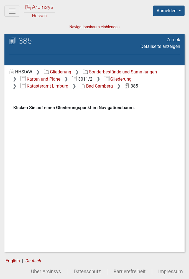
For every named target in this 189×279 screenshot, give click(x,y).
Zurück (173, 39)
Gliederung (57, 72)
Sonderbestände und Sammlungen (120, 72)
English (13, 260)
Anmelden (167, 10)
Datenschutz (87, 271)
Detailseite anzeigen (160, 46)
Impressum (170, 271)
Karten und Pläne (40, 79)
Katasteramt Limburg (44, 86)
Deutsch (33, 260)
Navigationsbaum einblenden (94, 27)
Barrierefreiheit (130, 271)
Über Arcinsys (46, 271)
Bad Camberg (96, 86)
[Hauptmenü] (12, 11)
